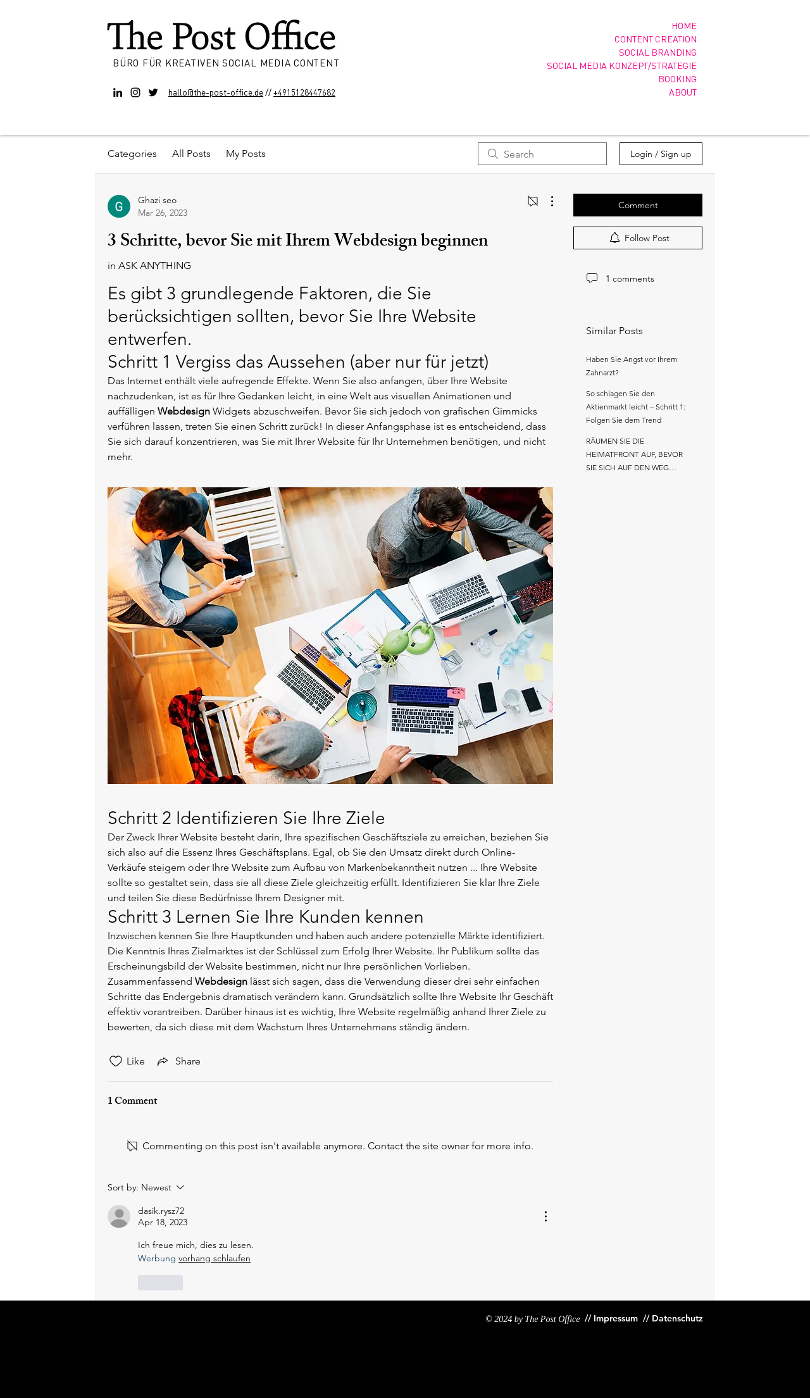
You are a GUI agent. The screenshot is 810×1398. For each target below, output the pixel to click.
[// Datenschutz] (674, 1318)
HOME (684, 25)
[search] (542, 153)
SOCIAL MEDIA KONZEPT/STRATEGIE (622, 65)
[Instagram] (135, 92)
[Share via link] (178, 1061)
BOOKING (677, 78)
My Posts (246, 153)
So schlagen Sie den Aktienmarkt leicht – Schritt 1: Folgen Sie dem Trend (635, 407)
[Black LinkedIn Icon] (117, 92)
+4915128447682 (304, 92)
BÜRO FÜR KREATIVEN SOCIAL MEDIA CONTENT (227, 62)
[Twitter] (153, 92)
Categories (132, 153)
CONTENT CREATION (655, 38)
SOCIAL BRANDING (658, 52)
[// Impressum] (611, 1318)
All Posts (191, 153)
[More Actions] (545, 201)
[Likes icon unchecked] (116, 1061)
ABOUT (683, 91)
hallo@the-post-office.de (215, 91)
